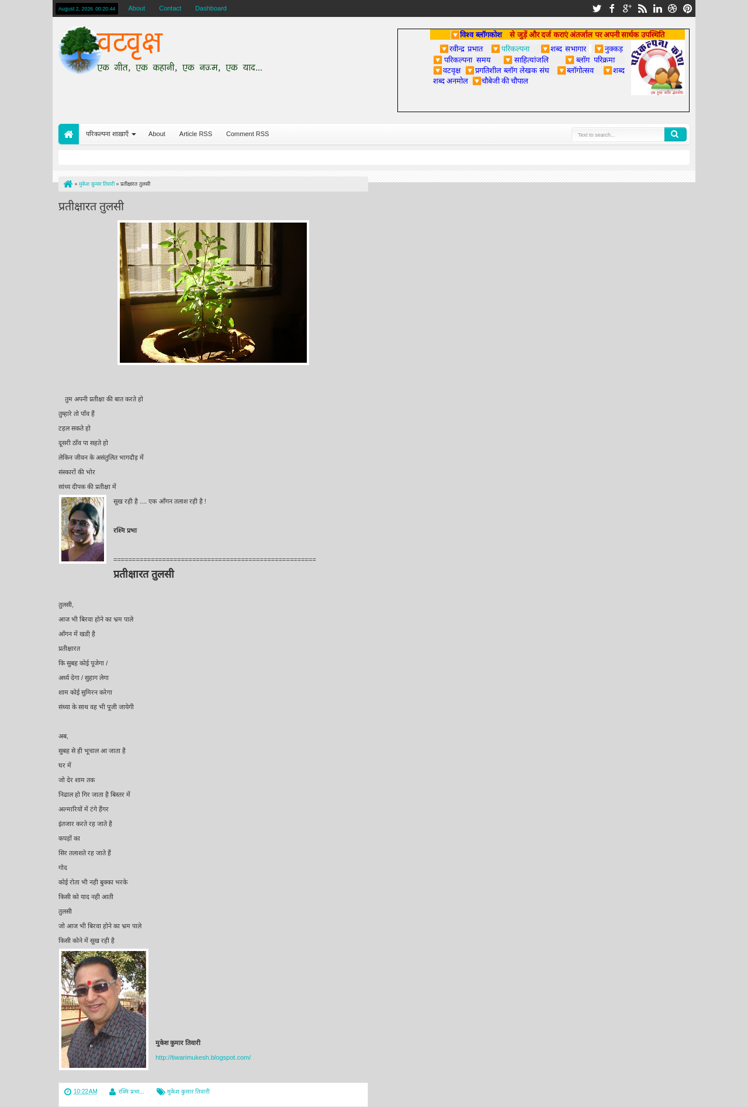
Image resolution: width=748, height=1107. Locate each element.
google (627, 8)
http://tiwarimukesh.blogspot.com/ (203, 1057)
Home (68, 134)
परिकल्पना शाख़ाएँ (107, 133)
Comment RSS (247, 133)
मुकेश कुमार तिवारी (188, 1091)
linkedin (657, 8)
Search (675, 134)
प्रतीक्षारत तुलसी (91, 205)
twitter (596, 8)
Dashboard (211, 8)
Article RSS (195, 133)
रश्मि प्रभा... (131, 1091)
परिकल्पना (510, 48)
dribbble (672, 8)
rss (642, 8)
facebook (611, 8)
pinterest (687, 8)
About (136, 8)
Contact (170, 8)
